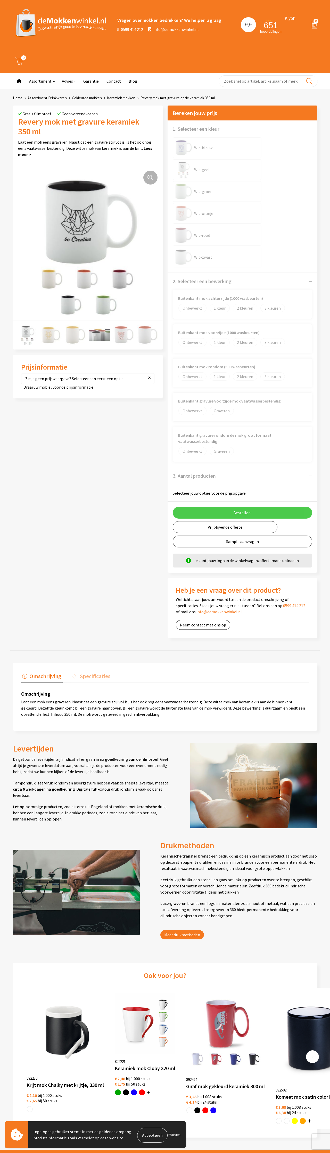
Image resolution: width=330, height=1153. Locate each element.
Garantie (91, 81)
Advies (67, 81)
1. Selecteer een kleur (196, 129)
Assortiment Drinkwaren (47, 97)
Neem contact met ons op (203, 537)
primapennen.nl (278, 1083)
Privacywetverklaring (162, 1067)
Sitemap (91, 1083)
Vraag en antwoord (100, 1075)
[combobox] (268, 81)
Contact (113, 81)
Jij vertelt (92, 1067)
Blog (133, 81)
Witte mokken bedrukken (225, 1059)
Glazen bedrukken (219, 1075)
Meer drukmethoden (182, 846)
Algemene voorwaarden (164, 1059)
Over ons (91, 1059)
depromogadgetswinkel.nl (288, 1075)
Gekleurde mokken (87, 97)
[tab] (40, 589)
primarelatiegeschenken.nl (288, 1092)
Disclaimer (152, 1075)
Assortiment (40, 81)
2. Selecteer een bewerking (202, 193)
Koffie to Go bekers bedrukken (229, 1083)
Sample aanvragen (242, 454)
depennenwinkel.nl (281, 1059)
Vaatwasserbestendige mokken (223, 1104)
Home (17, 97)
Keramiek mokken (121, 97)
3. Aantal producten (194, 388)
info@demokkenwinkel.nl (173, 29)
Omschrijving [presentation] (44, 587)
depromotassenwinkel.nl (286, 1067)
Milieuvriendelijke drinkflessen (230, 1092)
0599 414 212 (130, 29)
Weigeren (174, 1135)
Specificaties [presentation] (91, 587)
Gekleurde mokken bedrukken (229, 1067)
